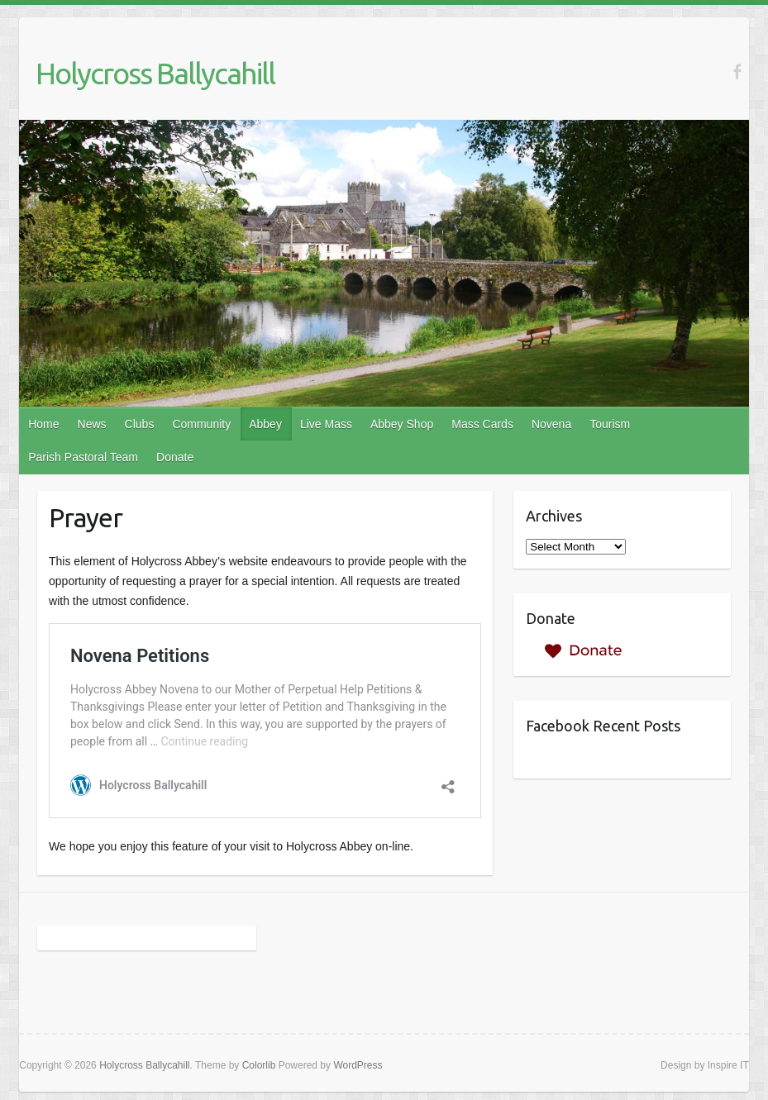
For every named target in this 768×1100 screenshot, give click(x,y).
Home (43, 424)
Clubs (140, 424)
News (92, 424)
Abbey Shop (401, 424)
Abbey (265, 424)
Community (201, 424)
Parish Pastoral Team (83, 457)
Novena (551, 424)
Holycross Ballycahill (155, 73)
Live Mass (326, 424)
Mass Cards (482, 424)
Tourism (609, 424)
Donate (174, 457)
